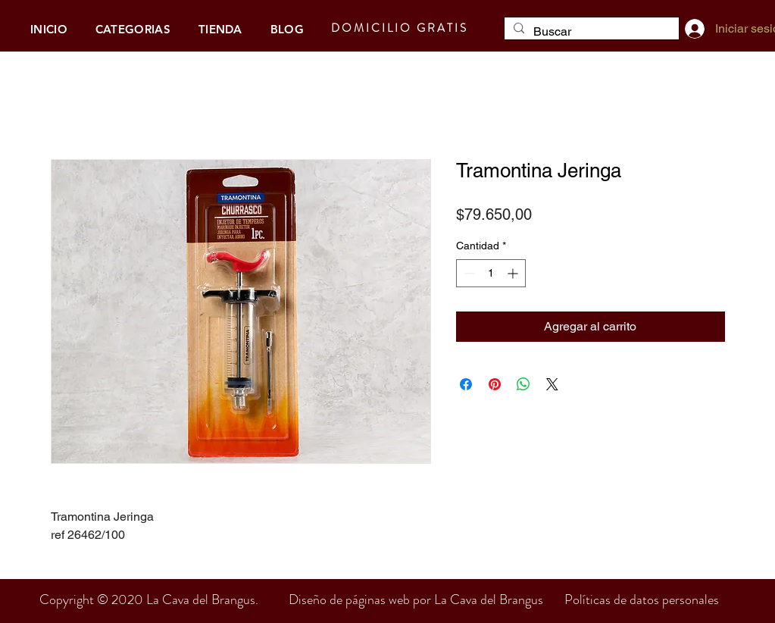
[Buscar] (590, 31)
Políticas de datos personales (641, 599)
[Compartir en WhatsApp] (523, 384)
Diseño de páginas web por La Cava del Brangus (426, 599)
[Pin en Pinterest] (495, 384)
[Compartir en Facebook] (466, 384)
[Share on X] (552, 384)
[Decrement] (467, 273)
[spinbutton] (491, 273)
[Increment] (514, 273)
